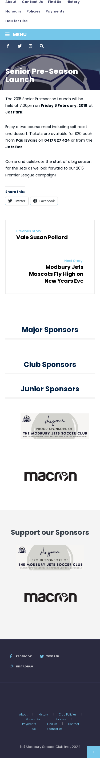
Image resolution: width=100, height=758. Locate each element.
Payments (55, 11)
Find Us (52, 724)
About (23, 715)
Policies (33, 11)
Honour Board (35, 719)
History (43, 715)
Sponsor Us (54, 729)
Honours (13, 11)
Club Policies (68, 715)
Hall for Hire (16, 20)
